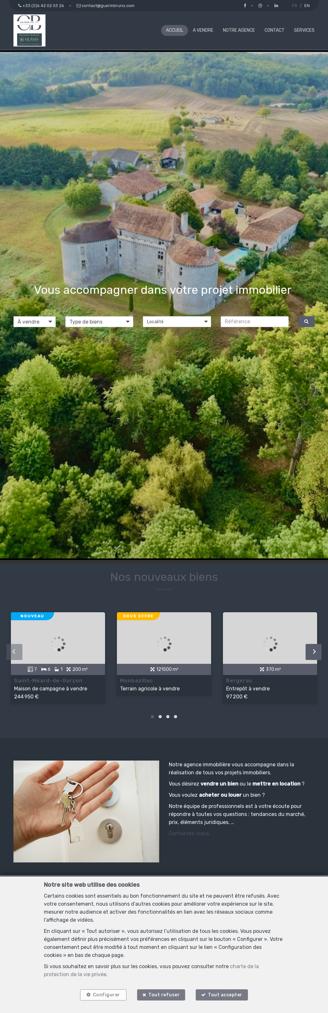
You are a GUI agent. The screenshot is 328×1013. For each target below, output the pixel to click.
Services (304, 30)
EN (307, 5)
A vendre (203, 30)
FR (294, 5)
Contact (274, 30)
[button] (177, 321)
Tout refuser (164, 994)
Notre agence (239, 30)
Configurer (106, 994)
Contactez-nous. (189, 839)
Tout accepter (226, 994)
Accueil (174, 30)
